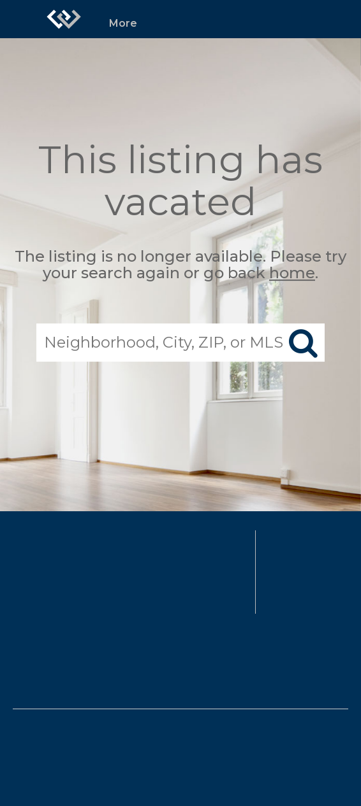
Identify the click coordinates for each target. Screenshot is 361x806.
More (123, 23)
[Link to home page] (63, 19)
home (292, 273)
